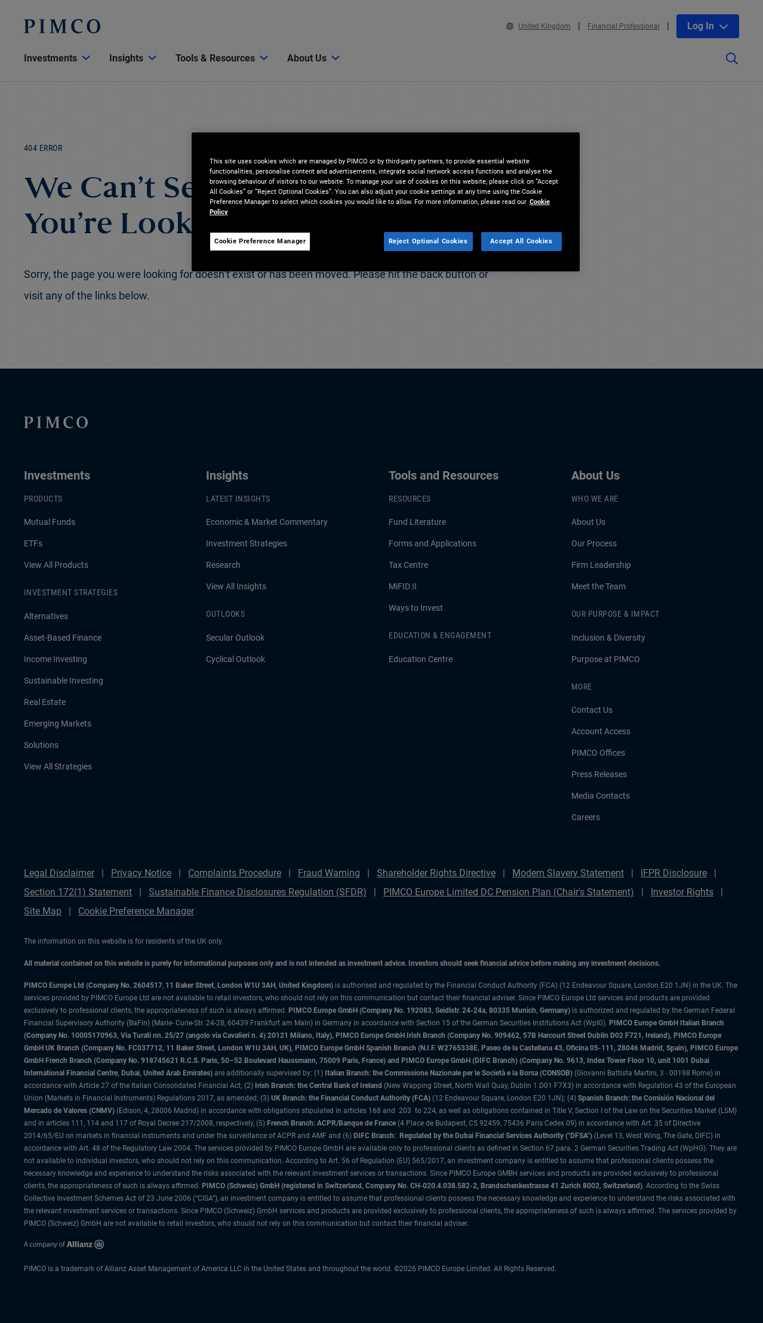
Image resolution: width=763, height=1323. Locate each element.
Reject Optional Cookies (428, 241)
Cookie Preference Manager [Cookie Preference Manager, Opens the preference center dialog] (260, 241)
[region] (386, 201)
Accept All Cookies (521, 241)
